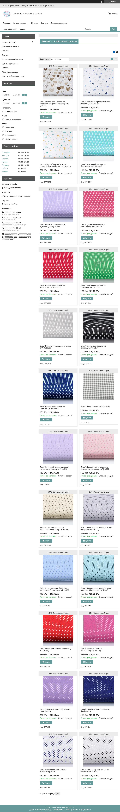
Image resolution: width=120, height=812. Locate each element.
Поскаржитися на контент (62, 810)
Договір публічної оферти (13, 76)
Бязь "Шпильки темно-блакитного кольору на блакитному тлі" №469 (54, 589)
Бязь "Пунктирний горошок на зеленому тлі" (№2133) (93, 286)
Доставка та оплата (59, 23)
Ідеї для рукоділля (10, 63)
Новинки (22, 29)
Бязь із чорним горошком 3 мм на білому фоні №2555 (95, 771)
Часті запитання (9, 29)
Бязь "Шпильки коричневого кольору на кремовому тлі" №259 (54, 529)
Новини (5, 68)
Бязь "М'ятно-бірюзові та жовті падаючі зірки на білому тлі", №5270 (55, 165)
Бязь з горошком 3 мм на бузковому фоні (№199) (55, 710)
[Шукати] (113, 29)
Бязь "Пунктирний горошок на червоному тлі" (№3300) (52, 286)
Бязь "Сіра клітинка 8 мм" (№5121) (95, 406)
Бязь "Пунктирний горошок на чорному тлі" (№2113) (93, 347)
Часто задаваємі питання (12, 59)
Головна (6, 23)
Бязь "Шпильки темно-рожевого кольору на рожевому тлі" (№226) (95, 468)
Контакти (44, 23)
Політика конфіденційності (81, 810)
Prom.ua (71, 807)
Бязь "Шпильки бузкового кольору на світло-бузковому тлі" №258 (54, 468)
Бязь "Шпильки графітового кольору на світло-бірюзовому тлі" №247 (96, 589)
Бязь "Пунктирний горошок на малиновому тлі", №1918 (93, 226)
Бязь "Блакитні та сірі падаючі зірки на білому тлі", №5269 (95, 103)
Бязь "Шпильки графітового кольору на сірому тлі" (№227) (96, 529)
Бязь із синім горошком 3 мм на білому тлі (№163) (53, 771)
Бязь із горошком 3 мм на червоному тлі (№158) (55, 650)
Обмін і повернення (10, 72)
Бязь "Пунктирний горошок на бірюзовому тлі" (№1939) (93, 165)
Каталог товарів (19, 23)
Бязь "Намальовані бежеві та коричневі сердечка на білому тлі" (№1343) (54, 104)
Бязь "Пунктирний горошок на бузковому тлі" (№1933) (52, 226)
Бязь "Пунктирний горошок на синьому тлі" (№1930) (52, 407)
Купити (47, 117)
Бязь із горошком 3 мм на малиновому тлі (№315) (91, 650)
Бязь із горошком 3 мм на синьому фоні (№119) (95, 710)
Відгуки (5, 55)
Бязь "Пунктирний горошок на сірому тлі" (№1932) (55, 347)
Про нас (34, 23)
